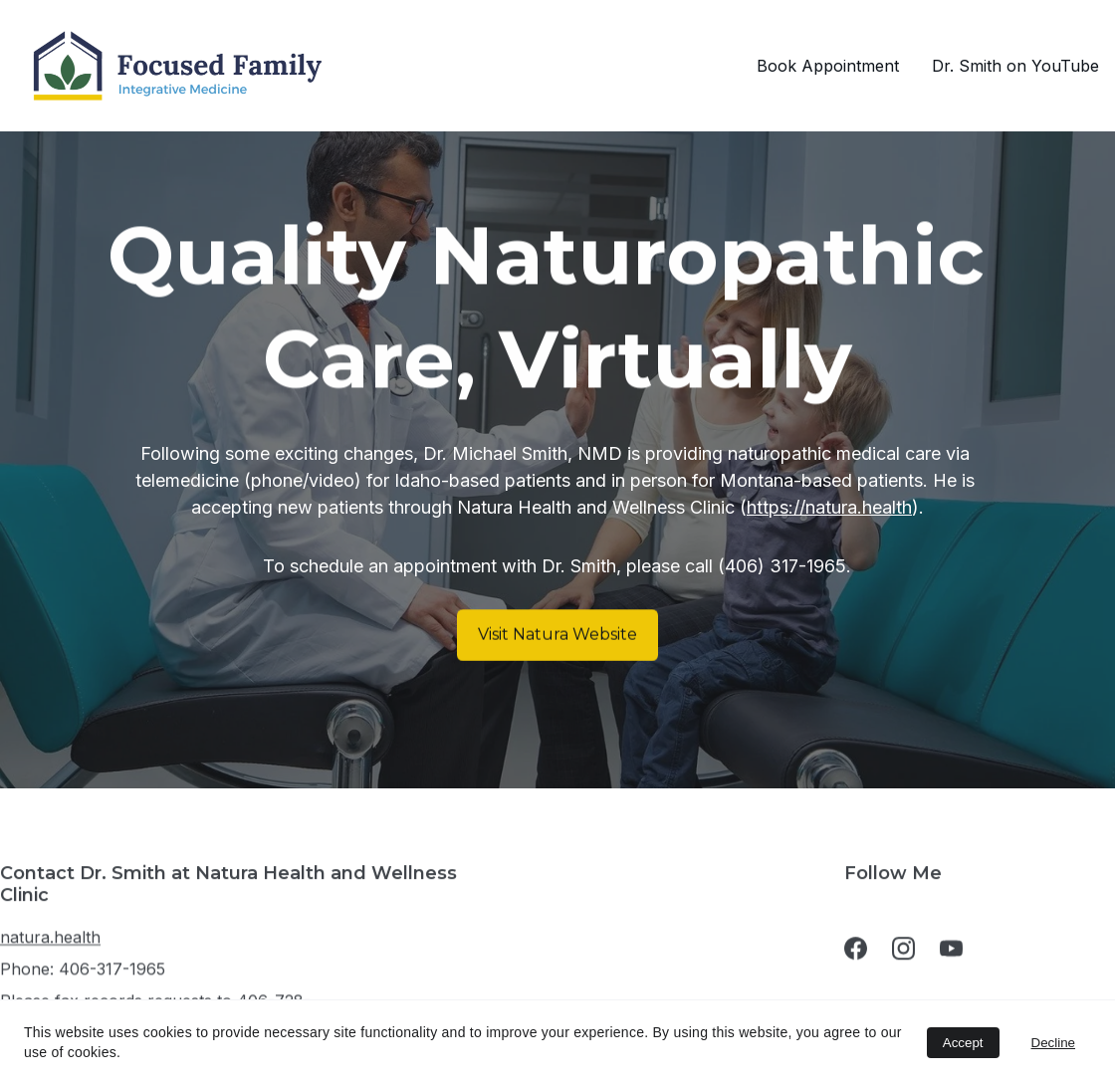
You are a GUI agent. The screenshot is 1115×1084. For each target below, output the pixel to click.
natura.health (50, 943)
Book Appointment (828, 66)
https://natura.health (829, 508)
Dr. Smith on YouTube (1015, 66)
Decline (1053, 1042)
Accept (963, 1042)
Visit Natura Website (557, 634)
